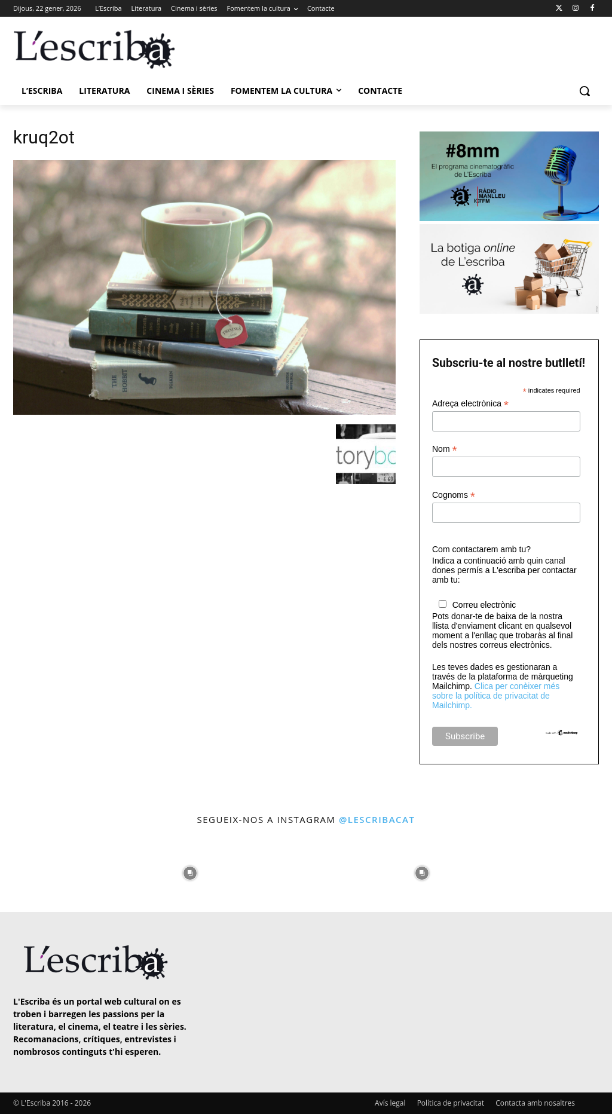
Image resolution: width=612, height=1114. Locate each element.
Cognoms (453, 495)
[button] (584, 90)
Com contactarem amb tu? (481, 549)
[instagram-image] (35, 869)
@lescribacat (377, 819)
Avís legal (390, 1103)
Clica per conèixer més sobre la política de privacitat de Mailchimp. (495, 695)
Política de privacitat (450, 1103)
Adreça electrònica (470, 403)
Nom (444, 449)
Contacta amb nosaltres (535, 1103)
